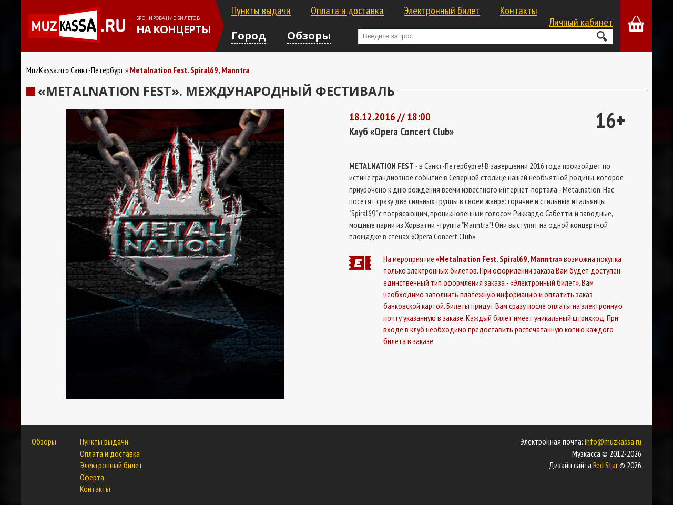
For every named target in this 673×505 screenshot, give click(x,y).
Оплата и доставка (347, 10)
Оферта (92, 477)
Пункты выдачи (261, 10)
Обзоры (309, 35)
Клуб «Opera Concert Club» (401, 131)
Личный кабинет (581, 22)
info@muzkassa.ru (613, 441)
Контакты (518, 10)
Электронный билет (442, 10)
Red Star (605, 465)
